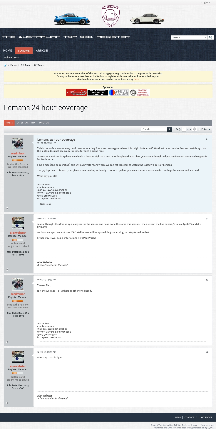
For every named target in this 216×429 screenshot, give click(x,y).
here (136, 79)
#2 (207, 218)
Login (205, 2)
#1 (207, 139)
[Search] (189, 37)
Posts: (15, 175)
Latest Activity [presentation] (26, 122)
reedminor (18, 153)
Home (7, 50)
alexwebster (18, 233)
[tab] (9, 123)
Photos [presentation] (44, 122)
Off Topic (25, 65)
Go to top (206, 417)
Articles (42, 50)
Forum (13, 65)
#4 (207, 352)
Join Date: (12, 172)
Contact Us (191, 417)
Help (178, 417)
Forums (24, 50)
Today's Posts (11, 57)
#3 (207, 279)
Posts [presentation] (9, 122)
